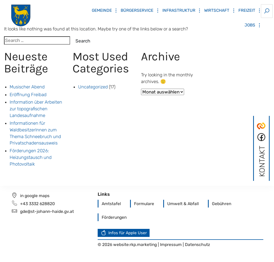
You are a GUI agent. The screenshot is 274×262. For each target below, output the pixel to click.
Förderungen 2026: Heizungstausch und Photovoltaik (31, 157)
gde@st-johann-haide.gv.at (47, 211)
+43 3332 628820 (37, 203)
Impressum (171, 244)
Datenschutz (197, 244)
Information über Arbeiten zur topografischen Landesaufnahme (36, 108)
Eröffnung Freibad (28, 94)
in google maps (35, 195)
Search (82, 41)
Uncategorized (93, 86)
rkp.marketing (143, 244)
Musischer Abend (27, 86)
